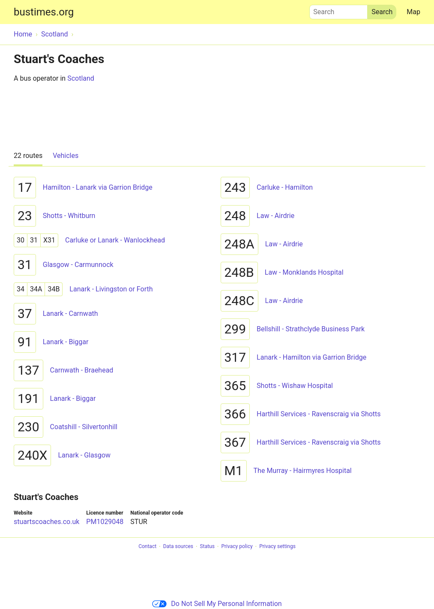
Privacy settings (277, 547)
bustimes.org (44, 12)
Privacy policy (236, 547)
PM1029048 (104, 522)
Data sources (178, 547)
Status (207, 547)
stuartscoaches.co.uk (46, 522)
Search (338, 10)
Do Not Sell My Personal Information (216, 604)
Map (413, 12)
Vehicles (65, 155)
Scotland (80, 78)
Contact (147, 547)
